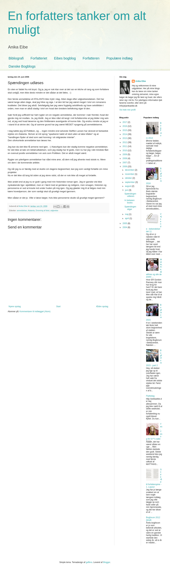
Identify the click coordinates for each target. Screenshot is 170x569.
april (127, 218)
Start (58, 306)
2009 (125, 154)
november (130, 174)
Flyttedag (150, 396)
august (128, 186)
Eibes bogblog (65, 58)
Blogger (106, 562)
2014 (125, 134)
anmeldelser (22, 210)
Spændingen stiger (130, 207)
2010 (125, 150)
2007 (125, 162)
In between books (129, 201)
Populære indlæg (119, 58)
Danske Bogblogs (22, 66)
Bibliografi (16, 58)
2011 (125, 146)
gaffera (89, 562)
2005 (125, 223)
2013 (125, 138)
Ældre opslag (102, 306)
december (130, 170)
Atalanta (31, 210)
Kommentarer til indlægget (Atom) (35, 311)
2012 (125, 142)
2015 (125, 130)
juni (127, 190)
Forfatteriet (39, 58)
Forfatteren (91, 58)
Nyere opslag (15, 306)
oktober (128, 178)
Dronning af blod (42, 210)
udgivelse (54, 210)
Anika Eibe (140, 81)
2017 (125, 122)
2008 (125, 158)
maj (127, 214)
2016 (125, 126)
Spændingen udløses (130, 195)
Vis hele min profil (127, 110)
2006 (125, 166)
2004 (125, 227)
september (130, 182)
